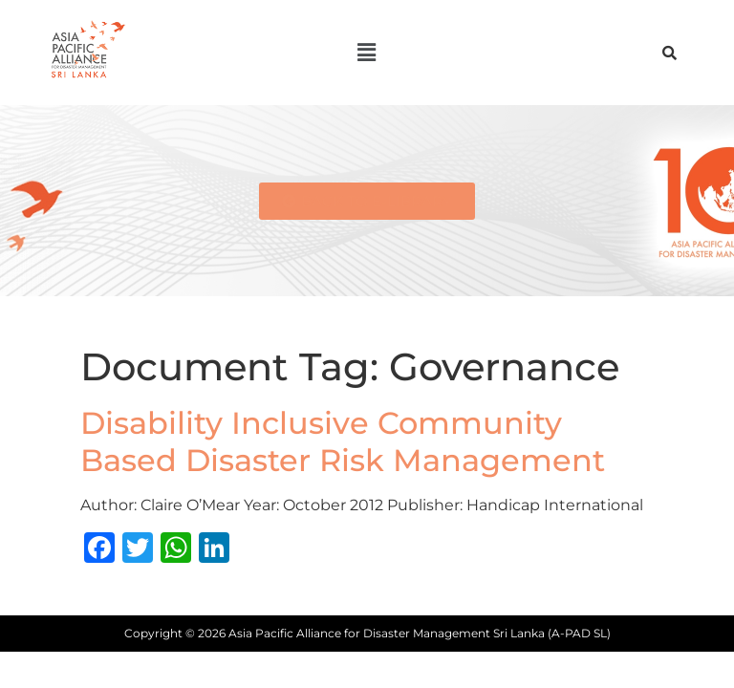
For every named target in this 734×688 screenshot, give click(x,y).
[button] (367, 52)
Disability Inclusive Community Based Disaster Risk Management (342, 441)
